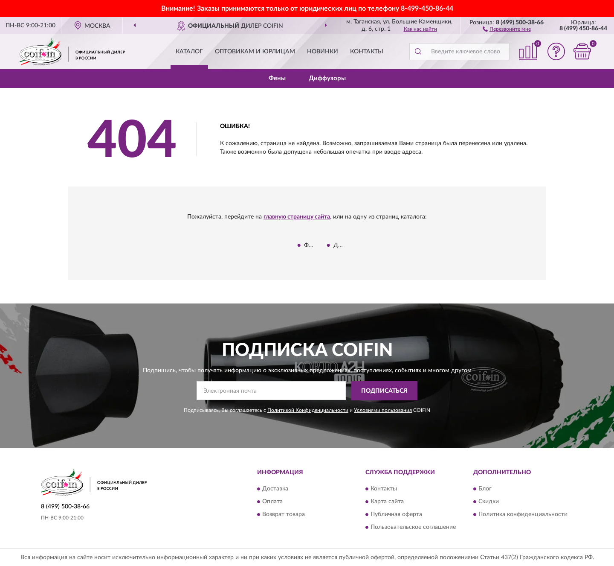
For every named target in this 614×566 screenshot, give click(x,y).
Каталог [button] (189, 52)
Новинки (322, 52)
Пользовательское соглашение (413, 528)
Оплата (272, 502)
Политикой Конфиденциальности (307, 410)
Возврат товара (283, 515)
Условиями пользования (383, 410)
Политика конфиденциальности (523, 515)
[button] (507, 28)
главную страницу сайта (297, 217)
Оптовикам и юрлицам (255, 52)
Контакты (366, 52)
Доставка (275, 489)
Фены (277, 78)
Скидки (488, 502)
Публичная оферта (396, 515)
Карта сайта (387, 502)
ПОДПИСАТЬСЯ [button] (384, 391)
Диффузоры (327, 78)
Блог (485, 489)
